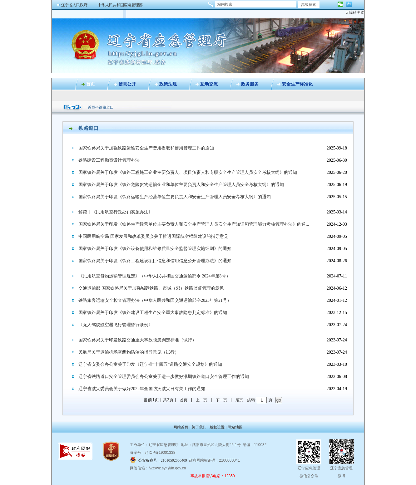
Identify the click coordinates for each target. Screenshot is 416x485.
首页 (90, 84)
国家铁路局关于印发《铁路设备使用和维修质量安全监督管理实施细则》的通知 (154, 248)
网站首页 (180, 427)
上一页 (201, 400)
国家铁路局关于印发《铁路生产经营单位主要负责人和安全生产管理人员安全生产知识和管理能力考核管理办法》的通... (193, 224)
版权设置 (217, 427)
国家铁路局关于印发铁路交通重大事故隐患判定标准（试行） (137, 340)
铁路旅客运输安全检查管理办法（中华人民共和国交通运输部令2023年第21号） (154, 300)
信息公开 (127, 84)
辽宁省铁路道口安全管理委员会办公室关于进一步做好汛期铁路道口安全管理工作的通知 (163, 376)
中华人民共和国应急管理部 (120, 5)
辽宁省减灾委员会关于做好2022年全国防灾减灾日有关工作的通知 (141, 388)
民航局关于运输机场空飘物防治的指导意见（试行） (128, 352)
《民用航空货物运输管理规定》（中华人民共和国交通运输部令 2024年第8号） (154, 276)
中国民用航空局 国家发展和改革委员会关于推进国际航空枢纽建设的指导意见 (153, 236)
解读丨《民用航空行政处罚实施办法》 (115, 212)
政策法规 (168, 84)
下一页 (221, 400)
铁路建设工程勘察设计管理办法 (109, 160)
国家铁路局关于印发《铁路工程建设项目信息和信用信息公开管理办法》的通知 (154, 260)
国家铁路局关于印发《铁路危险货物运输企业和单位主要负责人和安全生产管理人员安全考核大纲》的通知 (181, 184)
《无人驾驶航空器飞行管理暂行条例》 (115, 324)
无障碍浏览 (354, 12)
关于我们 (198, 427)
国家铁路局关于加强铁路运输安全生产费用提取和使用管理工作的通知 (146, 148)
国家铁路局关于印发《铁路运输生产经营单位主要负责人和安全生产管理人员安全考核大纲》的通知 (174, 196)
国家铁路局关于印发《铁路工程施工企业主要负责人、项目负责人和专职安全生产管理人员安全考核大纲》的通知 (187, 172)
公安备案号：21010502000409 (162, 460)
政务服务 (250, 84)
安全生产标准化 (297, 84)
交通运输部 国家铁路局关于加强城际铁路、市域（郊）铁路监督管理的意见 (151, 288)
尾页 (239, 400)
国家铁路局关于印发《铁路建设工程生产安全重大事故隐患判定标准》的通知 (152, 312)
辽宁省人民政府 (74, 5)
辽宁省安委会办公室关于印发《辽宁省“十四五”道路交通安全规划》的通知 (150, 364)
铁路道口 (106, 107)
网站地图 (235, 427)
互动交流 (209, 84)
